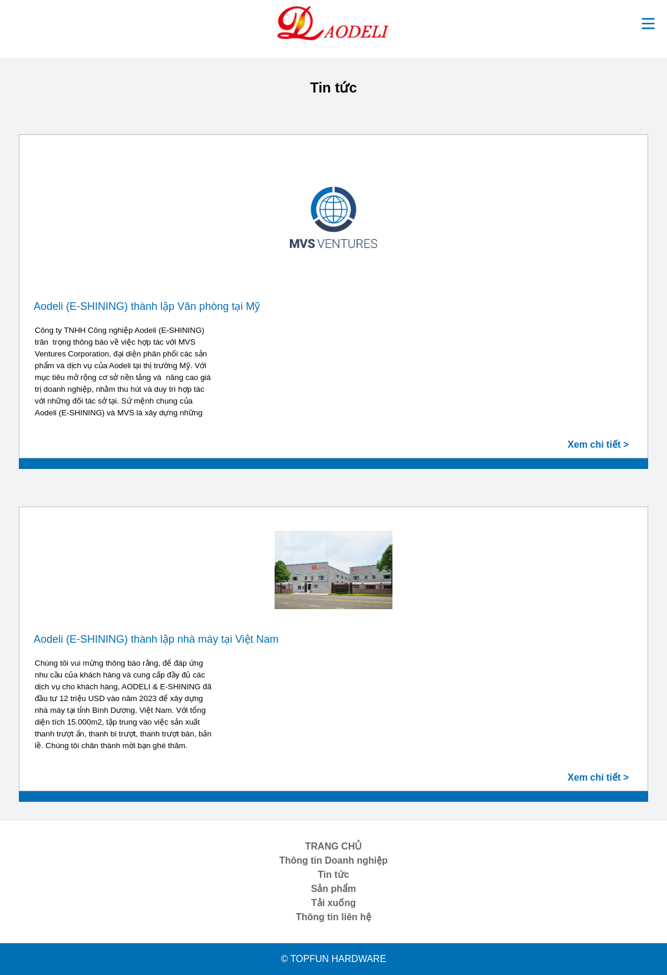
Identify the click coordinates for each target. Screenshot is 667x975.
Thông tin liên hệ (333, 917)
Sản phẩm (333, 889)
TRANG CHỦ (333, 846)
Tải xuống (333, 903)
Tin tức (333, 875)
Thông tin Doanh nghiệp (333, 860)
